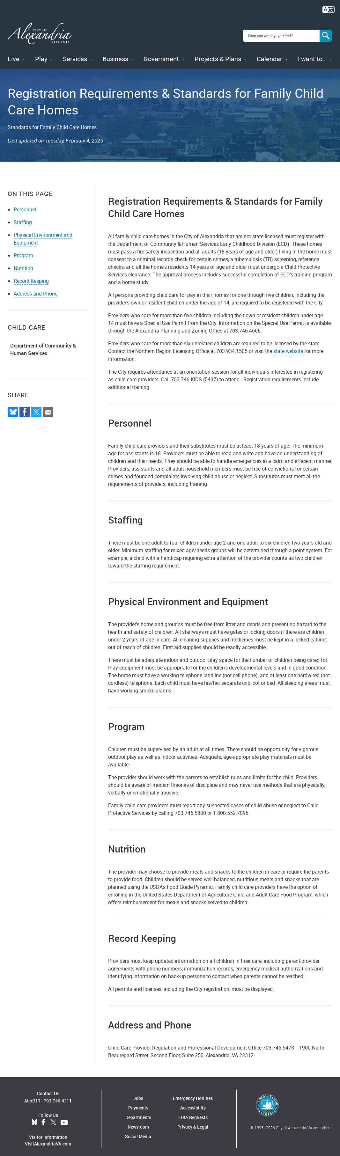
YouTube (64, 1118)
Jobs (138, 1093)
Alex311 (32, 1096)
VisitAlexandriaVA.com (48, 1139)
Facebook (43, 1118)
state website (288, 346)
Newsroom (138, 1122)
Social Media (138, 1132)
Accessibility (193, 1103)
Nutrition (23, 263)
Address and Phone (35, 288)
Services (75, 54)
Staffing (23, 217)
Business (115, 54)
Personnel (25, 204)
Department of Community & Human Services (43, 344)
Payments (138, 1103)
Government (161, 54)
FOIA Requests (193, 1112)
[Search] (326, 33)
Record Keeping (31, 276)
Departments (138, 1112)
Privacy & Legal (192, 1122)
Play (41, 54)
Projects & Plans (218, 54)
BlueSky (34, 1118)
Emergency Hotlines (193, 1093)
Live (13, 54)
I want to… (312, 54)
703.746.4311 (58, 1096)
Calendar (269, 54)
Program (23, 250)
